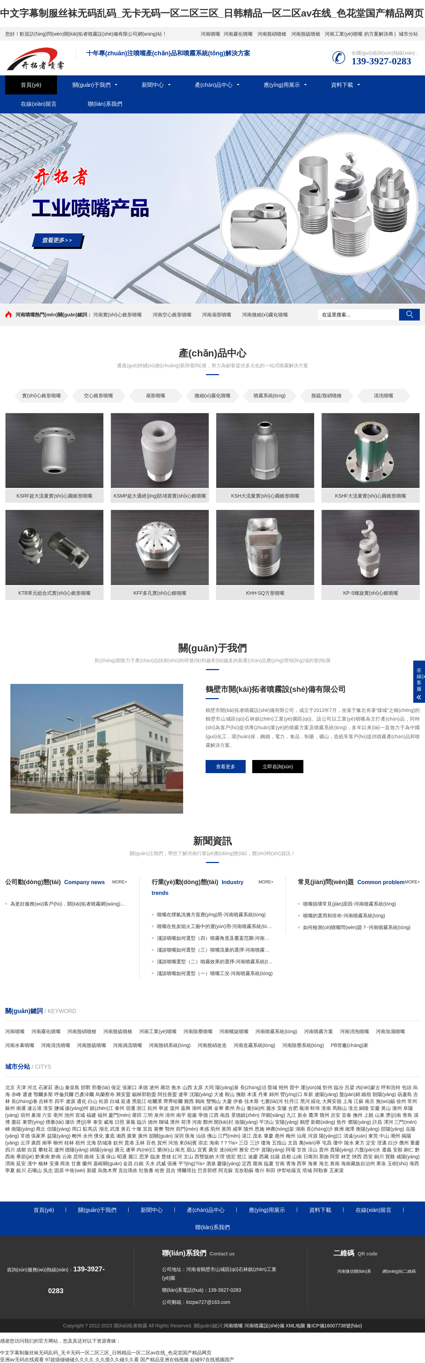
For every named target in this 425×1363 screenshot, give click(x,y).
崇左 (203, 1143)
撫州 (357, 1115)
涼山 (313, 1149)
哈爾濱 (155, 1101)
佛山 (212, 1136)
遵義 (386, 1149)
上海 (347, 1101)
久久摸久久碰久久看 (117, 1359)
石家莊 (45, 1087)
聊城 (164, 1122)
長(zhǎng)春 (24, 1101)
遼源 (70, 1101)
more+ (119, 882)
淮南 (326, 1108)
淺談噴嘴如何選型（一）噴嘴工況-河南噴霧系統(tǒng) (215, 973)
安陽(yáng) (287, 1122)
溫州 (174, 1108)
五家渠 (336, 1170)
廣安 (213, 1149)
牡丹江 (291, 1101)
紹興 (207, 1108)
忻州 (327, 1087)
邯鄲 (86, 1087)
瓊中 (338, 1143)
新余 (302, 1115)
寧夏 (10, 1170)
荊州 (215, 1129)
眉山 (191, 1149)
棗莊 (16, 1122)
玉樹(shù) (397, 1163)
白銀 (139, 1163)
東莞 (373, 1136)
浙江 (141, 1108)
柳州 (58, 1143)
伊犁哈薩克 (289, 1170)
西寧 (301, 1163)
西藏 (264, 1156)
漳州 (170, 1115)
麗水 (271, 1108)
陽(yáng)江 (330, 1136)
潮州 (395, 1136)
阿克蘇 (225, 1170)
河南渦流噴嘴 (127, 1045)
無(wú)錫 (385, 1101)
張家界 (38, 1136)
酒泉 (211, 1163)
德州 (153, 1122)
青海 (291, 1163)
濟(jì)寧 (83, 1122)
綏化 (316, 1101)
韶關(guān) (160, 1136)
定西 (247, 1163)
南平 (181, 1115)
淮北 (353, 1108)
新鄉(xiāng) (323, 1122)
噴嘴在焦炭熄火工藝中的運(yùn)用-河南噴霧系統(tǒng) (215, 926)
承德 (143, 1087)
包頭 (407, 1087)
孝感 (204, 1129)
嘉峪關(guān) (107, 1163)
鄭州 (208, 1122)
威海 (108, 1122)
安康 (54, 1163)
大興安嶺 (331, 1101)
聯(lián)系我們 (105, 104)
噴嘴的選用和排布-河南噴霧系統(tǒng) (344, 915)
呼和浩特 (390, 1087)
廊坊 (165, 1087)
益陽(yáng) (58, 1136)
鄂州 (169, 1129)
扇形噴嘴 (155, 395)
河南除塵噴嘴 (197, 1031)
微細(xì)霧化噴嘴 (212, 395)
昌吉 (171, 1170)
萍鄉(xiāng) (273, 1115)
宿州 (25, 1115)
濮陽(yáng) (359, 1122)
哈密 (159, 1170)
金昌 (128, 1163)
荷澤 (186, 1122)
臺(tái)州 (256, 1108)
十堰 (136, 1129)
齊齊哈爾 (173, 1101)
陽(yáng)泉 (227, 1087)
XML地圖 (295, 1325)
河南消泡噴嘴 (354, 1031)
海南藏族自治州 (358, 1163)
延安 (21, 1163)
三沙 (254, 1143)
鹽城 (59, 1108)
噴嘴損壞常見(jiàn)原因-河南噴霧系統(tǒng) (349, 904)
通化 (81, 1101)
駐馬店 (90, 1129)
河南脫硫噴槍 (305, 34)
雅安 (244, 1149)
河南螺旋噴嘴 (233, 1031)
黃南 (335, 1163)
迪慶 (253, 1156)
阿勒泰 (320, 1170)
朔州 (283, 1087)
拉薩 (275, 1156)
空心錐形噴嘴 (98, 395)
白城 (115, 1101)
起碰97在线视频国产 (212, 1359)
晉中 (294, 1087)
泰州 (119, 1108)
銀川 (21, 1170)
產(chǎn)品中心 (214, 85)
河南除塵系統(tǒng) (303, 1045)
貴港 (129, 1143)
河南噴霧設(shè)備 (264, 1325)
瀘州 (59, 1149)
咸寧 (237, 1129)
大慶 (227, 1101)
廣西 (36, 1143)
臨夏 (269, 1163)
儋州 (404, 1143)
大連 (219, 1094)
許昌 (377, 1122)
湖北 (103, 1129)
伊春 (238, 1101)
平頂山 (266, 1122)
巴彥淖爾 (84, 1094)
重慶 (415, 1143)
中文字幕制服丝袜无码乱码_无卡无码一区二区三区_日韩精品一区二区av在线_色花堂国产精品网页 (212, 13)
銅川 (379, 1156)
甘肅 (76, 1163)
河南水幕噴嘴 (19, 1045)
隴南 (258, 1163)
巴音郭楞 (207, 1170)
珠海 (190, 1136)
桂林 (69, 1143)
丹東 (263, 1094)
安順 (398, 1149)
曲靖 (89, 1156)
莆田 (137, 1115)
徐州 (401, 1101)
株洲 (339, 1129)
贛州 (324, 1115)
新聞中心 (153, 85)
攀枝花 (45, 1149)
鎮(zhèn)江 (101, 1108)
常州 (412, 1101)
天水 (150, 1163)
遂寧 (130, 1149)
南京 (370, 1101)
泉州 (159, 1115)
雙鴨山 (213, 1101)
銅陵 (364, 1108)
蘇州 (10, 1108)
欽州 (118, 1143)
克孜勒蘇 (244, 1170)
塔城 (307, 1170)
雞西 (189, 1101)
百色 (151, 1143)
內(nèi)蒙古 (368, 1087)
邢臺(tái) (101, 1087)
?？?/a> (229, 1143)
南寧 (47, 1143)
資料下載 (342, 85)
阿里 (335, 1156)
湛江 (247, 1136)
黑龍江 (139, 1101)
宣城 (80, 1115)
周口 (77, 1129)
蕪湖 (304, 1108)
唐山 (59, 1087)
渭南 (10, 1163)
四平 (59, 1101)
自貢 (32, 1149)
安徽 (282, 1108)
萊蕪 (130, 1122)
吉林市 (46, 1101)
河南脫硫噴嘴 (91, 1045)
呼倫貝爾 (64, 1094)
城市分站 (408, 34)
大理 (220, 1156)
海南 (214, 1143)
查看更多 (225, 766)
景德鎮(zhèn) (245, 1115)
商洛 (65, 1163)
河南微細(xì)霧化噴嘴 (265, 314)
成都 (21, 1149)
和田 (270, 1170)
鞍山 (230, 1094)
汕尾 (301, 1136)
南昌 (225, 1115)
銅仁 (409, 1149)
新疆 (91, 1170)
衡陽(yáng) (367, 1129)
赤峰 (16, 1094)
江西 (214, 1115)
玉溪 (100, 1156)
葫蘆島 (404, 1094)
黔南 (56, 1156)
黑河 (305, 1101)
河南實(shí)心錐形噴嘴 (117, 314)
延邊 (126, 1101)
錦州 (274, 1094)
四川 (10, 1149)
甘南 (280, 1163)
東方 (360, 1143)
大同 (209, 1087)
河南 (197, 1122)
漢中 (32, 1163)
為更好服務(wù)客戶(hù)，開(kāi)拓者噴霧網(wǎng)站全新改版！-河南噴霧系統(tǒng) (68, 904)
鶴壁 (305, 1122)
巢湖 (36, 1115)
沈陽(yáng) (201, 1094)
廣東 (131, 1136)
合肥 (293, 1108)
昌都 (286, 1156)
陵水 (349, 1143)
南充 (180, 1149)
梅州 (290, 1136)
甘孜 (301, 1149)
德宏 (231, 1156)
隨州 (248, 1129)
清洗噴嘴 (383, 395)
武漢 (115, 1129)
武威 (161, 1163)
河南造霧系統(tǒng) (254, 1045)
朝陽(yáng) (384, 1094)
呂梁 (350, 1087)
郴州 (77, 1136)
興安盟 (123, 1094)
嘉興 (185, 1108)
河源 (313, 1136)
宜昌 (147, 1129)
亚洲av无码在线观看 (22, 1359)
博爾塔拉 (186, 1170)
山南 (297, 1156)
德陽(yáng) (76, 1149)
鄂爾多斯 (43, 1094)
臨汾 (338, 1087)
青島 (407, 1115)
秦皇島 (72, 1087)
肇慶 (268, 1136)
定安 (371, 1143)
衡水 (176, 1087)
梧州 (80, 1143)
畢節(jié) (25, 1156)
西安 (368, 1156)
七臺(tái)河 (271, 1101)
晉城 (272, 1087)
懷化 (99, 1136)
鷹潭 (313, 1115)
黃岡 (226, 1129)
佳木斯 (251, 1101)
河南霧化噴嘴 (238, 34)
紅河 (177, 1156)
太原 (198, 1087)
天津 (21, 1087)
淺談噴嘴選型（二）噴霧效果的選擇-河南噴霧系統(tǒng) (215, 961)
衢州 (230, 1108)
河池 (173, 1143)
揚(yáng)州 (76, 1108)
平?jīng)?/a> (192, 1163)
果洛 (381, 1163)
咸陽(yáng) (408, 1156)
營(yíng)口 (291, 1094)
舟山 (240, 1108)
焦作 (341, 1122)
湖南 (300, 1129)
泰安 (98, 1122)
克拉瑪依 (128, 1170)
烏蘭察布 (105, 1094)
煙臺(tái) (55, 1122)
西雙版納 (204, 1156)
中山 (384, 1136)
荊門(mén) (187, 1129)
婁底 (110, 1136)
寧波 (163, 1108)
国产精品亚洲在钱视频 (164, 1359)
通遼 (27, 1094)
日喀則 (310, 1156)
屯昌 (327, 1143)
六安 (47, 1115)
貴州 (324, 1149)
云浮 (25, 1143)
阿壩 (290, 1149)
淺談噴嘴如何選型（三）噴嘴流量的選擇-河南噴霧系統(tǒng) (215, 950)
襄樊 (158, 1129)
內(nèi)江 (146, 1149)
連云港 (34, 1108)
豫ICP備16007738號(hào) (334, 1325)
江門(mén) (229, 1136)
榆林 (43, 1163)
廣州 (143, 1136)
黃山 (386, 1108)
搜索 (409, 315)
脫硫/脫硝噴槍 (326, 395)
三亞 (243, 1143)
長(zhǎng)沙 (319, 1129)
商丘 (41, 1129)
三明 (148, 1115)
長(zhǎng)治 (253, 1087)
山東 (380, 1115)
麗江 (133, 1156)
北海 (91, 1143)
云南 (67, 1156)
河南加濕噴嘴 (390, 1031)
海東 (313, 1163)
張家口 (129, 1087)
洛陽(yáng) (246, 1122)
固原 (59, 1170)
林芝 (346, 1156)
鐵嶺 (366, 1094)
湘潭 (350, 1129)
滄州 (154, 1087)
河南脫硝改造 (212, 1045)
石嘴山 (34, 1170)
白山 (92, 1101)
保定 (116, 1087)
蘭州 (87, 1163)
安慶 (375, 1108)
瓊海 (266, 1143)
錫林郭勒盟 (144, 1094)
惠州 (279, 1136)
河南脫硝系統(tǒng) (170, 1045)
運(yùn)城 (311, 1087)
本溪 (252, 1094)
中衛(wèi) (75, 1170)
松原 (103, 1101)
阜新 (308, 1094)
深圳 (179, 1136)
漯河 (388, 1122)
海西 (414, 1163)
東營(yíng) (33, 1122)
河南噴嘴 (210, 34)
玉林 (140, 1143)
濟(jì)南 (393, 1115)
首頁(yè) (31, 85)
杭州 (152, 1108)
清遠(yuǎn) (355, 1136)
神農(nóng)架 (280, 1129)
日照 (119, 1122)
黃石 (126, 1129)
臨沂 (142, 1122)
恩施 (259, 1129)
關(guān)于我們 (92, 85)
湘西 (121, 1136)
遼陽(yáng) (326, 1094)
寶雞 (390, 1156)
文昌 (293, 1143)
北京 (10, 1087)
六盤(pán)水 (367, 1149)
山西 (187, 1087)
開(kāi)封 (223, 1122)
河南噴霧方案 (318, 1031)
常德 (25, 1136)
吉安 (335, 1115)
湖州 (196, 1108)
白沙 (393, 1143)
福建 (91, 1115)
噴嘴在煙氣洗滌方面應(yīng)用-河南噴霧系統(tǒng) (211, 914)
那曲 (324, 1156)
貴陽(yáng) (341, 1149)
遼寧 (183, 1094)
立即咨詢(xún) (278, 766)
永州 (88, 1136)
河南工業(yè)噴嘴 (343, 34)
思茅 (144, 1156)
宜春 (346, 1115)
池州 (69, 1115)
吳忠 (48, 1170)
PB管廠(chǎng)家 (349, 1045)
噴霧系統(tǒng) (270, 395)
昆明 (78, 1156)
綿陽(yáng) (101, 1149)
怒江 (242, 1156)
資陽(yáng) (273, 1149)
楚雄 (166, 1156)
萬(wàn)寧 (310, 1143)
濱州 (175, 1122)
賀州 (162, 1143)
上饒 (369, 1115)
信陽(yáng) (58, 1129)
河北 (32, 1087)
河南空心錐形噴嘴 (172, 314)
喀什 (260, 1170)
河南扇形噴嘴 (216, 314)
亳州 (58, 1115)
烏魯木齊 (107, 1170)
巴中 (255, 1149)
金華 (219, 1108)
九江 (291, 1115)
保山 (111, 1156)
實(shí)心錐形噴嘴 (41, 395)
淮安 (48, 1108)
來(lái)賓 (188, 1143)
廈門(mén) (119, 1115)
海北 (324, 1163)
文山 (188, 1156)
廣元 (119, 1149)
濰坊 (70, 1122)
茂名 (257, 1136)
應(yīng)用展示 (282, 85)
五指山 (279, 1143)
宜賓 (202, 1149)
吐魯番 (146, 1170)
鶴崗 (200, 1101)
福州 (102, 1115)
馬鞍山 (339, 1108)
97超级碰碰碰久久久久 (69, 1359)
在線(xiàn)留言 (39, 104)
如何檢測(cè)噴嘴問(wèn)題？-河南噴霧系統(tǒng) (356, 927)
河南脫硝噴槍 (271, 34)
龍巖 (192, 1115)
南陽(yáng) (23, 1129)
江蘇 (358, 1101)
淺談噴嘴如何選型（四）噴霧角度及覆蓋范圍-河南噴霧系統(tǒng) (215, 938)
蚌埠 (315, 1108)
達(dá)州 (228, 1149)
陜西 (357, 1156)
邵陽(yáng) (392, 1129)
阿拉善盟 (167, 1094)
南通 (21, 1108)
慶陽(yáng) (228, 1163)
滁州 (397, 1108)
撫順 (241, 1094)
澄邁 (382, 1143)
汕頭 (201, 1136)
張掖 (172, 1163)
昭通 (122, 1156)
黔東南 (42, 1156)
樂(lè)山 (165, 1149)
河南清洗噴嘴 (55, 1045)
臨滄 (155, 1156)
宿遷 (130, 1108)
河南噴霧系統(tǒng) (276, 1031)
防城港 (104, 1143)
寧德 (203, 1115)
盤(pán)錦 (349, 1094)
